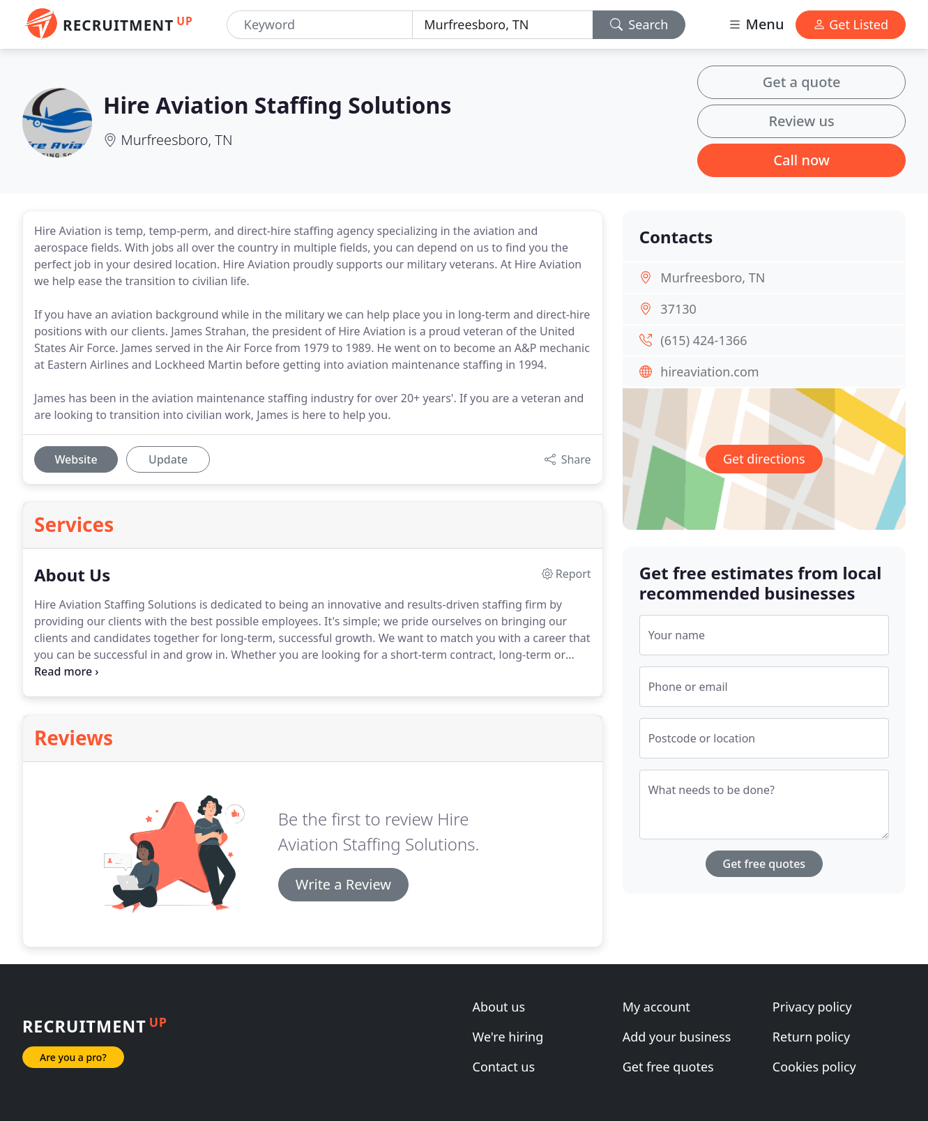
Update (168, 459)
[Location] (502, 24)
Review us (801, 121)
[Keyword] (320, 24)
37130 (678, 308)
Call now (801, 160)
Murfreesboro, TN (176, 139)
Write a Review (343, 884)
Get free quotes (764, 863)
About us (499, 1006)
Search (639, 24)
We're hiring (508, 1036)
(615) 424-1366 (703, 340)
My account (656, 1006)
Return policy (811, 1036)
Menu (756, 24)
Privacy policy (812, 1006)
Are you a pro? (73, 1057)
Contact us (504, 1066)
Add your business (677, 1036)
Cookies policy (814, 1066)
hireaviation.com (709, 371)
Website (75, 459)
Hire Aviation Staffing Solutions (277, 105)
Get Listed (850, 24)
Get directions (764, 458)
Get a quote (802, 82)
